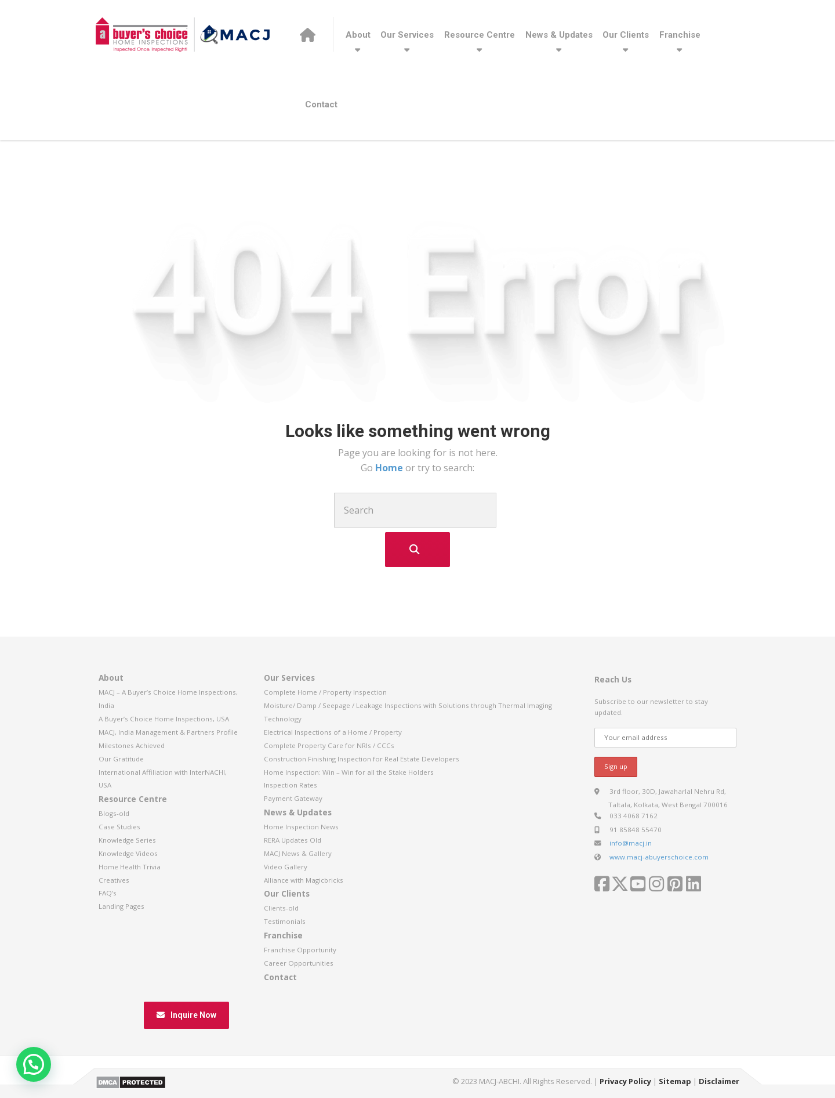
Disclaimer (719, 1081)
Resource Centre (479, 35)
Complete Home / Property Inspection (325, 692)
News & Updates (559, 35)
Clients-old (281, 908)
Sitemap (675, 1081)
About (358, 35)
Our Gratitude (121, 758)
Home (390, 467)
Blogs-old (114, 813)
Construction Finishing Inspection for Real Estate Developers (361, 758)
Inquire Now (186, 1015)
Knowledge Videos (128, 853)
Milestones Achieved (132, 745)
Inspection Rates (290, 785)
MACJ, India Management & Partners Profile (168, 732)
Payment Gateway (293, 798)
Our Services (407, 35)
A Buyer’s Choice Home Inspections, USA (164, 718)
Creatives (114, 880)
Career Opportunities (298, 963)
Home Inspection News (301, 826)
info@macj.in (630, 843)
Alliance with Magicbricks (303, 880)
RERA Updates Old (292, 840)
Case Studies (119, 826)
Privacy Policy (625, 1081)
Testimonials (285, 921)
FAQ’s (108, 892)
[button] (33, 1064)
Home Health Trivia (130, 866)
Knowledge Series (127, 840)
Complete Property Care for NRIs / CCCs (329, 745)
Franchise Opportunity (300, 949)
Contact (321, 104)
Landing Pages (121, 906)
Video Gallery (285, 866)
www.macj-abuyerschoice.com (659, 857)
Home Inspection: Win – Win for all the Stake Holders (349, 772)
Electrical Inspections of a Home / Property (333, 732)
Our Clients (625, 35)
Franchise (679, 35)
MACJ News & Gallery (298, 853)
